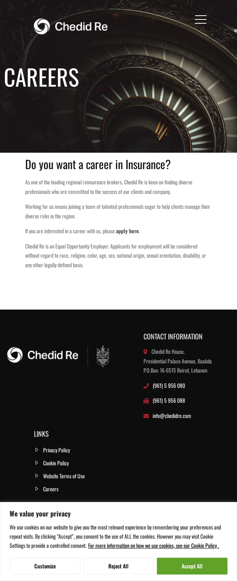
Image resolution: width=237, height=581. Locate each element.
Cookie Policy (56, 463)
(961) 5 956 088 (169, 400)
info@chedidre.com (172, 416)
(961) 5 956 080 (169, 385)
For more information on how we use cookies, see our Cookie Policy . (153, 545)
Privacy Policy (56, 450)
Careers (50, 489)
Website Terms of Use (64, 476)
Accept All (192, 566)
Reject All (118, 566)
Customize (45, 566)
